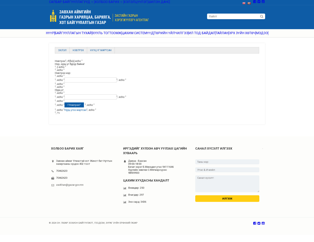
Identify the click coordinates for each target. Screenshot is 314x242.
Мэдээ (263, 35)
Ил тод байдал (197, 35)
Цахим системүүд (135, 35)
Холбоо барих (100, 3)
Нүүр (49, 35)
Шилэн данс (147, 3)
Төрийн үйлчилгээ (168, 35)
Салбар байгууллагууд (68, 3)
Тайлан (219, 35)
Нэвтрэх (78, 54)
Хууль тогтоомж (105, 35)
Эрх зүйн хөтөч (241, 35)
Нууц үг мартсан (101, 54)
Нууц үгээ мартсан (75, 114)
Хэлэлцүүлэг (124, 3)
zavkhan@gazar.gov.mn (70, 188)
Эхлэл (62, 54)
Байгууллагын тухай (73, 35)
